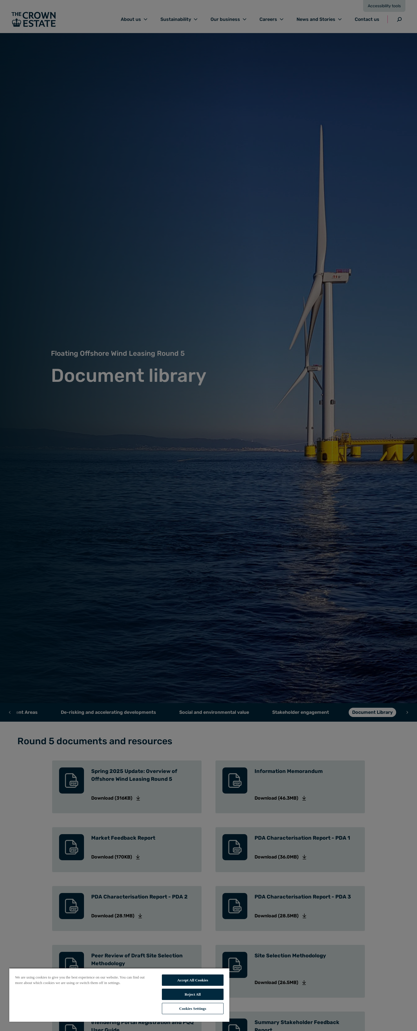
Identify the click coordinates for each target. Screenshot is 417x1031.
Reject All (193, 994)
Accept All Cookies (192, 980)
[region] (119, 995)
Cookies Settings (192, 1008)
